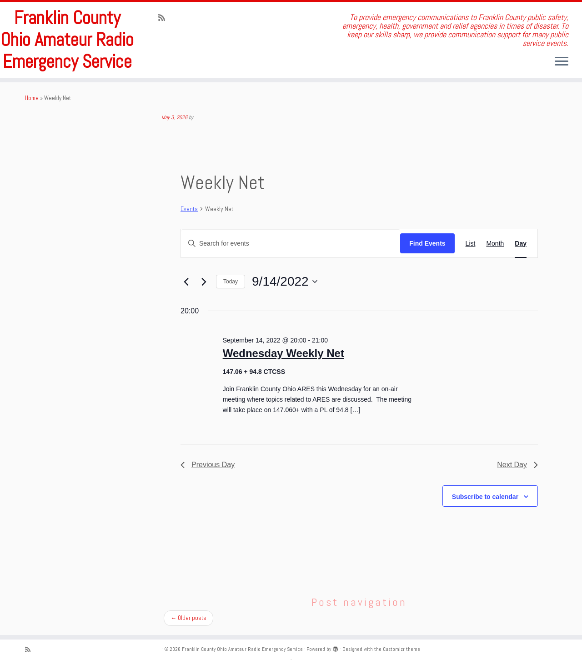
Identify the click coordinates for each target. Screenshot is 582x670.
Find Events (427, 243)
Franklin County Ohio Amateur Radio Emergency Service (67, 40)
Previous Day (208, 464)
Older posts (188, 618)
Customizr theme (401, 649)
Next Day (517, 464)
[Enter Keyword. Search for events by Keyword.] (290, 243)
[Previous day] (186, 281)
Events (189, 209)
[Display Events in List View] (471, 243)
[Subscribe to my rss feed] (164, 18)
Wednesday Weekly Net (283, 353)
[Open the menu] (561, 62)
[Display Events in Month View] (495, 243)
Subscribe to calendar (485, 496)
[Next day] (203, 281)
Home (32, 98)
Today (230, 281)
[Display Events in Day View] (521, 243)
